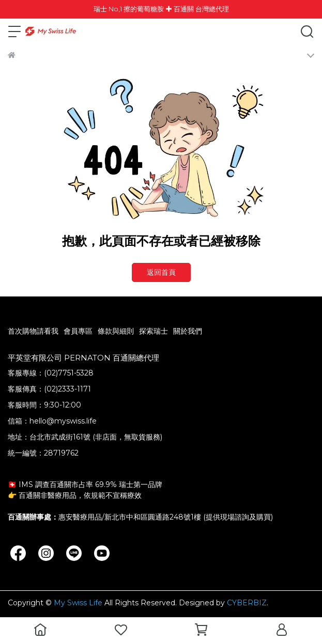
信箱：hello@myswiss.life (52, 421)
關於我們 (187, 331)
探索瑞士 (153, 331)
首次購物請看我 (33, 331)
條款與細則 (116, 331)
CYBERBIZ (247, 602)
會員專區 (78, 331)
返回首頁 (161, 272)
